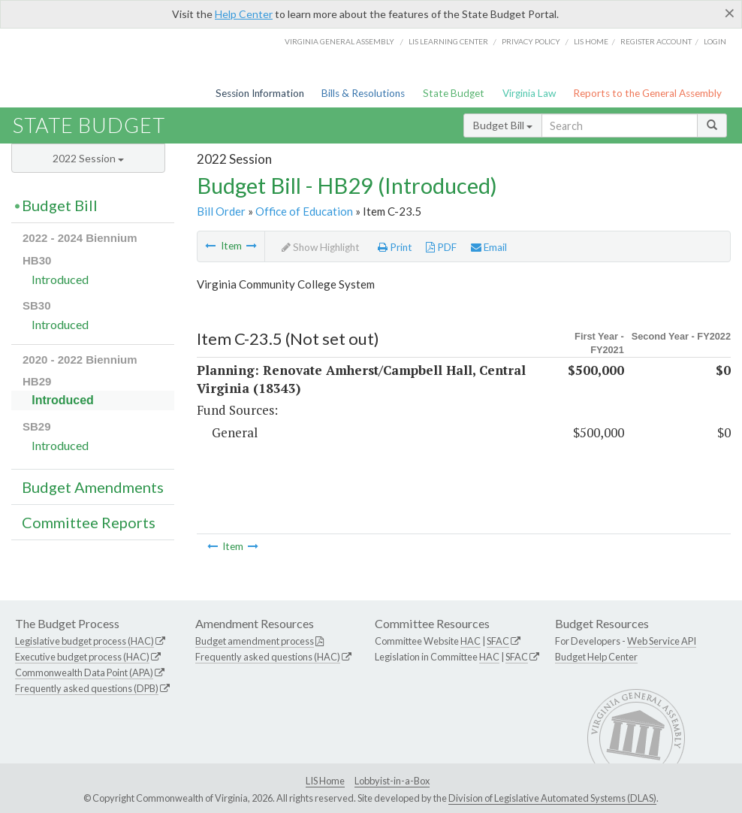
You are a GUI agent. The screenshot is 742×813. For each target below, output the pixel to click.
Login (715, 41)
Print (395, 247)
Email (489, 247)
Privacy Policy (531, 41)
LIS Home (325, 781)
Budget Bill (502, 125)
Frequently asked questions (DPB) (86, 688)
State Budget (453, 93)
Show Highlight (321, 247)
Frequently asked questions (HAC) (267, 657)
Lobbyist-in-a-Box (392, 781)
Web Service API (661, 641)
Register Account (656, 41)
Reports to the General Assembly (647, 93)
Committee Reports (88, 522)
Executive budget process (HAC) (82, 657)
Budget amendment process (254, 641)
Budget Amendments (93, 487)
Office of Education (304, 211)
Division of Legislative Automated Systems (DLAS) (552, 798)
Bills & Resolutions (363, 93)
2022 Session (88, 158)
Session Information (260, 93)
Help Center (244, 14)
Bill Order (221, 211)
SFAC (498, 641)
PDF (441, 247)
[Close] (729, 13)
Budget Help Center (596, 657)
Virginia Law (529, 93)
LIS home (591, 41)
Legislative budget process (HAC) (84, 641)
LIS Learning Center (448, 41)
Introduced (60, 279)
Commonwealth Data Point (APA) (84, 672)
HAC (470, 641)
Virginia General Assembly (339, 41)
